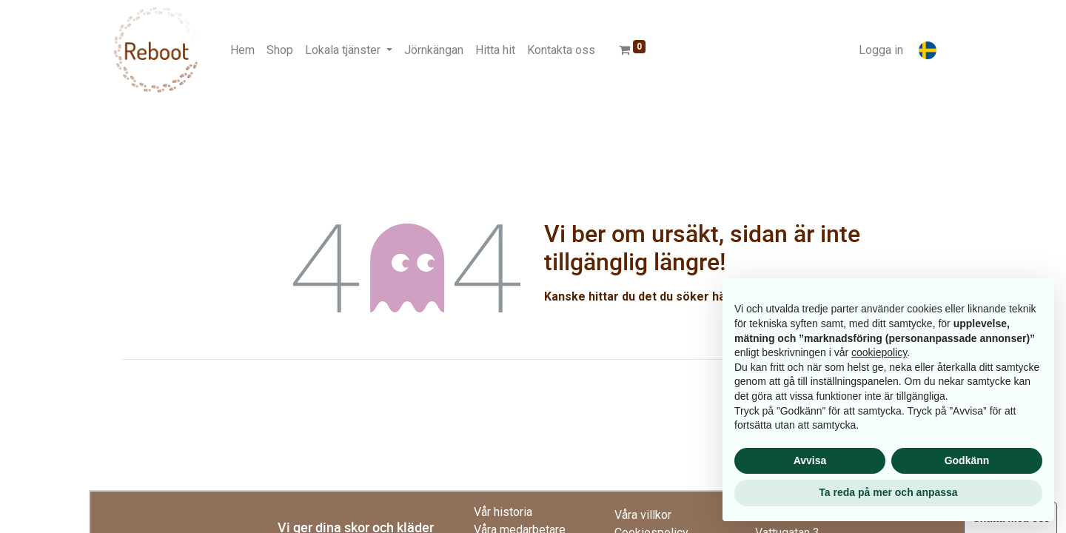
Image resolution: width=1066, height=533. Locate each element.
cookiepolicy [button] (879, 352)
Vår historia (503, 512)
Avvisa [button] (810, 460)
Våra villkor (642, 515)
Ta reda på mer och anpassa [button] (888, 492)
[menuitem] (242, 50)
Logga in (881, 50)
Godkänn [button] (967, 460)
